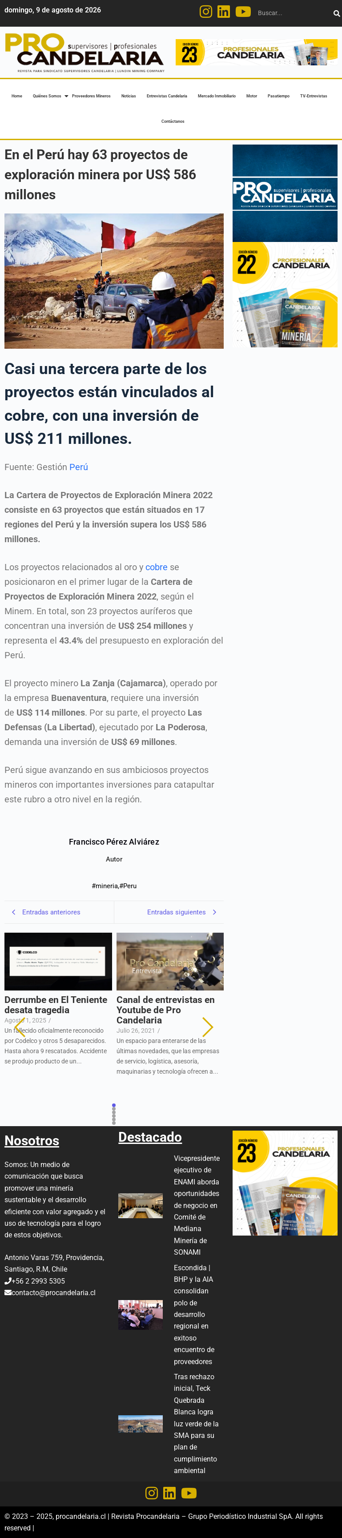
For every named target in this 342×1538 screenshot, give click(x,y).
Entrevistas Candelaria (167, 95)
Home (17, 95)
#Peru (128, 886)
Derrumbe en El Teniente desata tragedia (55, 1005)
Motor (251, 95)
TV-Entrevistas (313, 95)
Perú (78, 467)
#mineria (105, 886)
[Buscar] (293, 13)
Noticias (128, 95)
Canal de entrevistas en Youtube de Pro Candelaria (166, 1010)
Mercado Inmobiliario (217, 95)
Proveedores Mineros (91, 95)
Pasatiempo (279, 95)
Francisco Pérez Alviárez (114, 841)
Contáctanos (173, 121)
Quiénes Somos (48, 96)
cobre (156, 567)
